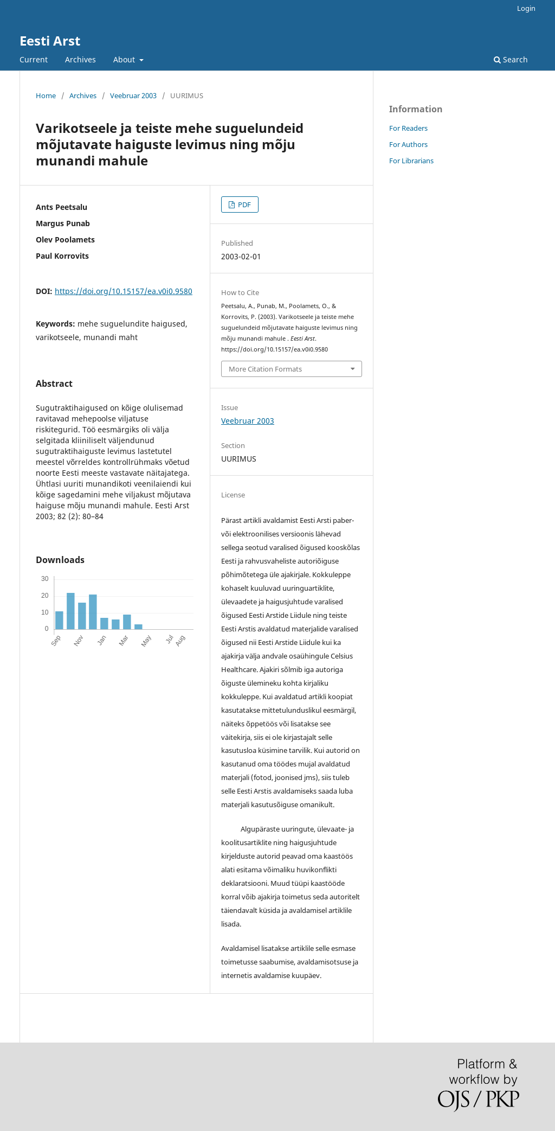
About (125, 59)
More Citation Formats (265, 369)
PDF (243, 204)
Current (34, 59)
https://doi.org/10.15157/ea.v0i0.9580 (123, 291)
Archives (80, 59)
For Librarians (411, 160)
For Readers (408, 128)
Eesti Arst (50, 40)
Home (46, 95)
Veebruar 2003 (133, 95)
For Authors (408, 144)
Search (511, 59)
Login (526, 8)
